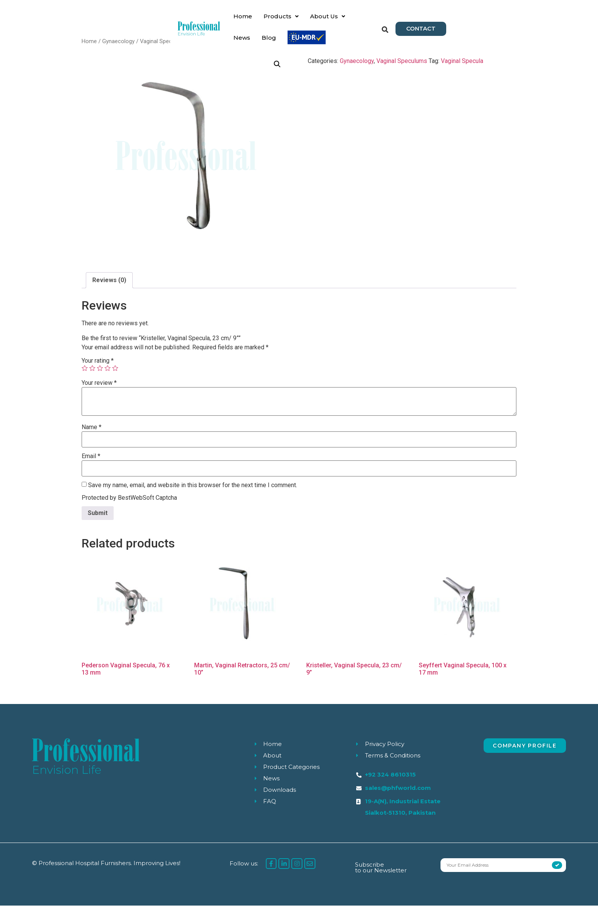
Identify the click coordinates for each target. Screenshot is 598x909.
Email (91, 460)
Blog (350, 20)
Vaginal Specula (462, 64)
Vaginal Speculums (163, 44)
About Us (285, 20)
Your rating (98, 364)
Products (239, 20)
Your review (99, 386)
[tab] (109, 284)
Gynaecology (118, 44)
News (323, 20)
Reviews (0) (109, 283)
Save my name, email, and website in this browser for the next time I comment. (192, 489)
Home (200, 20)
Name (91, 431)
